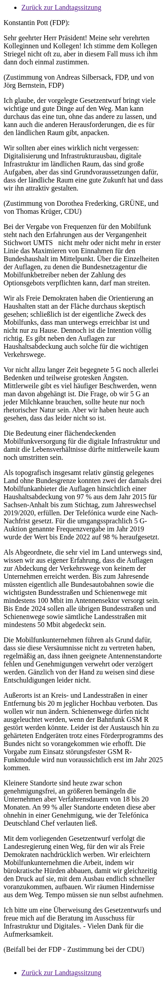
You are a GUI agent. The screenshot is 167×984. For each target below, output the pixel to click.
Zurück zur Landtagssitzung (61, 7)
